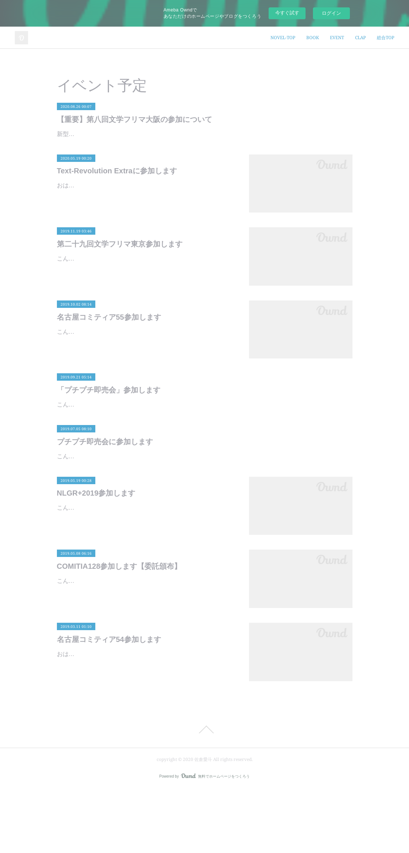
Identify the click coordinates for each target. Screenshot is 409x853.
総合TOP (385, 37)
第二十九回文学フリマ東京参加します (120, 265)
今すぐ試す (287, 13)
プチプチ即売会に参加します (105, 484)
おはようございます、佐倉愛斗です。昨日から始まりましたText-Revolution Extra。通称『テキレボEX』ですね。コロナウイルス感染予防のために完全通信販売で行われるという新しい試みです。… (145, 217)
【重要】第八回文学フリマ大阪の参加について (134, 119)
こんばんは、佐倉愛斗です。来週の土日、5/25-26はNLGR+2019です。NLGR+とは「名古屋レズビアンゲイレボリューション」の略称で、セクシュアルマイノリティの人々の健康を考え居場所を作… (145, 582)
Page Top (204, 793)
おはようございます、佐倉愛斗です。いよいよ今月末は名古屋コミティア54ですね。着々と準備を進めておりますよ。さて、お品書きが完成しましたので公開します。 (145, 728)
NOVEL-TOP (282, 37)
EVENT (337, 37)
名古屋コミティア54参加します (109, 703)
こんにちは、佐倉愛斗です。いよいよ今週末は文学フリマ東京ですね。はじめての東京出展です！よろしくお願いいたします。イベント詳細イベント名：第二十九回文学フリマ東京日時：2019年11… (145, 291)
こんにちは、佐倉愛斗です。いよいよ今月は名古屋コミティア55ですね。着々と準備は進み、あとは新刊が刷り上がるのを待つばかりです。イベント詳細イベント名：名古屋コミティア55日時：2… (145, 363)
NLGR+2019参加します (96, 557)
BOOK (312, 37)
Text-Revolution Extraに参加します (117, 192)
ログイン (331, 13)
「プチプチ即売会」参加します (108, 411)
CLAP (360, 37)
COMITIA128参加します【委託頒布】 (119, 630)
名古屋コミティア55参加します (109, 338)
